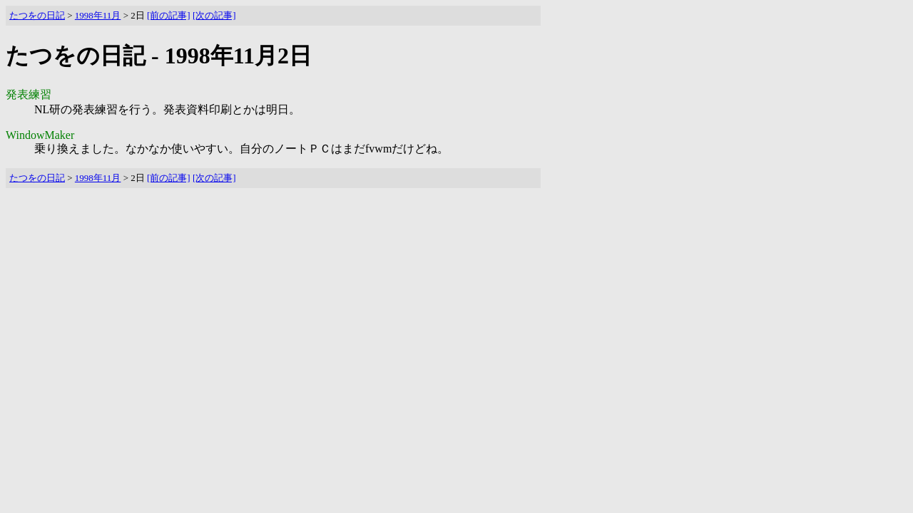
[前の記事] (168, 15)
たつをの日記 (37, 15)
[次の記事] (214, 15)
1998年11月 (98, 15)
